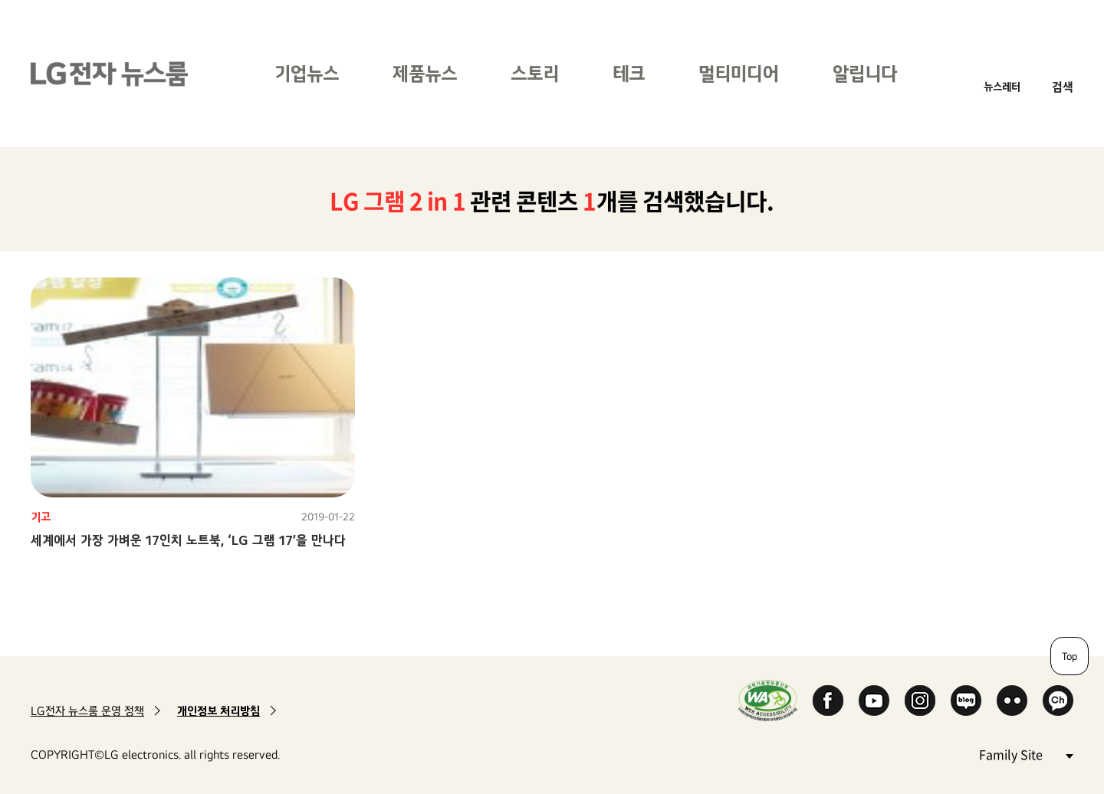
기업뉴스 (306, 73)
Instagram (920, 700)
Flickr (1012, 700)
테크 (629, 73)
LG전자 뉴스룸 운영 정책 (87, 711)
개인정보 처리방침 (218, 711)
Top (1069, 656)
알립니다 (865, 73)
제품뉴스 (425, 73)
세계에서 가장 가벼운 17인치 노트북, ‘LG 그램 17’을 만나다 (188, 540)
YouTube (874, 700)
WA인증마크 (767, 700)
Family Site (1026, 753)
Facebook (828, 700)
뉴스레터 (1002, 86)
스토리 (535, 73)
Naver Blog (966, 700)
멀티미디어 (738, 73)
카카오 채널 (1058, 700)
